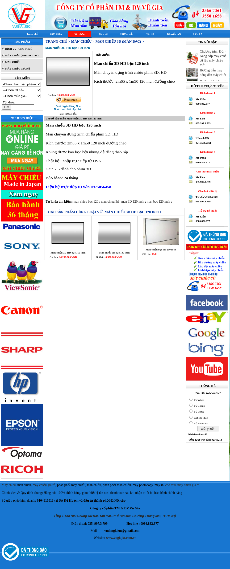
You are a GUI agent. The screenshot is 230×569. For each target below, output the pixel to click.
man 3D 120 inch (133, 201)
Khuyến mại (174, 34)
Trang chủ (32, 34)
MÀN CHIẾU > (82, 41)
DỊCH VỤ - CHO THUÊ (18, 48)
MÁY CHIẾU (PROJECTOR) (21, 55)
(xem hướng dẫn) (68, 113)
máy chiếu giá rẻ (44, 485)
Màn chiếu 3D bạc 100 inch (114, 252)
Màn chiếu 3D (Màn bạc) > (120, 41)
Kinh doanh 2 (207, 112)
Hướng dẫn (126, 34)
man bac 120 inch (159, 201)
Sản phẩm (79, 34)
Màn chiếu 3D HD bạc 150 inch (67, 252)
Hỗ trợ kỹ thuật (207, 210)
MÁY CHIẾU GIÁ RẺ (16, 68)
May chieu (9, 485)
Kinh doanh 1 (207, 93)
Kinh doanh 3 (207, 132)
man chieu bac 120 (86, 201)
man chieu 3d (110, 201)
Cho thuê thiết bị (207, 191)
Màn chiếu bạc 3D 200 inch (161, 249)
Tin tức (150, 34)
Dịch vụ (103, 34)
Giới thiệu (56, 34)
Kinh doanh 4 (207, 151)
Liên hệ (197, 34)
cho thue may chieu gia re (182, 485)
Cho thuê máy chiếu (207, 171)
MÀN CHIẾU (12, 62)
